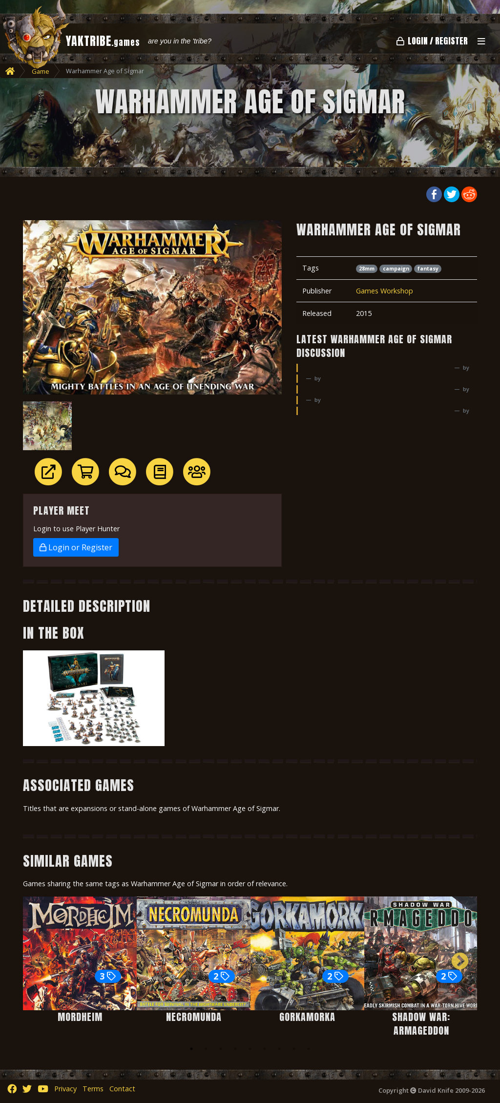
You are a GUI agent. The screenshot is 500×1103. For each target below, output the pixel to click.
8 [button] (294, 1049)
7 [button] (279, 1049)
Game (40, 71)
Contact (122, 1088)
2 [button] (206, 1049)
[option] (80, 962)
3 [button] (221, 1049)
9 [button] (308, 1049)
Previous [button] (40, 962)
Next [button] (460, 962)
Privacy (65, 1088)
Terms (93, 1088)
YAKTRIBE (103, 41)
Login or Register (76, 547)
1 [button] (191, 1049)
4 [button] (235, 1049)
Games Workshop (384, 290)
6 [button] (265, 1049)
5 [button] (250, 1049)
